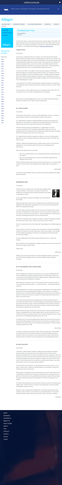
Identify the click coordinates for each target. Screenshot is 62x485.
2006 (2, 106)
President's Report (19, 24)
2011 (2, 94)
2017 (2, 80)
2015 (2, 85)
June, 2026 (5, 35)
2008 (2, 101)
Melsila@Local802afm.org (46, 46)
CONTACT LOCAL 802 (31, 2)
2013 (2, 90)
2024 (2, 64)
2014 (2, 87)
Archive (4, 26)
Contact (56, 24)
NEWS (5, 413)
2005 (2, 108)
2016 (2, 83)
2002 (2, 116)
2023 (2, 66)
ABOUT (5, 426)
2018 (2, 78)
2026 (2, 59)
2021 (2, 71)
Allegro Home (6, 24)
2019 (2, 76)
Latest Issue (5, 30)
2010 (2, 97)
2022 (2, 68)
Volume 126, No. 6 (7, 32)
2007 (2, 104)
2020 (2, 73)
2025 (2, 61)
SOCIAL (5, 436)
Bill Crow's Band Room (34, 24)
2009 (2, 99)
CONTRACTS (7, 418)
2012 (2, 92)
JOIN (4, 428)
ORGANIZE (6, 415)
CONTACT (6, 431)
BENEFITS (6, 420)
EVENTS (6, 434)
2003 (2, 113)
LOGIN (5, 439)
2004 (2, 111)
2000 (2, 120)
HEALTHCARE (7, 423)
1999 (2, 123)
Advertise (47, 24)
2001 (2, 118)
